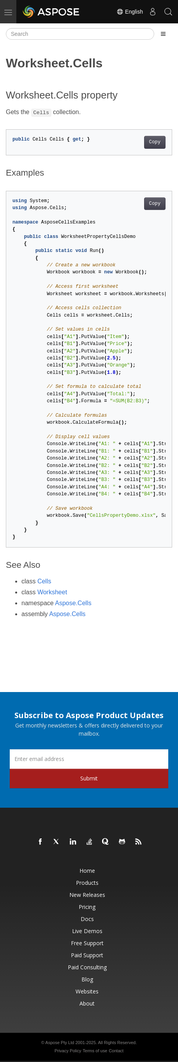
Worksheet (52, 592)
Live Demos (87, 931)
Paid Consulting (87, 967)
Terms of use (95, 1050)
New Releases (87, 894)
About (87, 1003)
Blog (87, 979)
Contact (116, 1050)
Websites (87, 991)
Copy (154, 142)
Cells (44, 581)
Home (87, 870)
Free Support (87, 943)
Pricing (87, 907)
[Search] (80, 34)
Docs (87, 919)
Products (87, 882)
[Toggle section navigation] (163, 34)
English (129, 11)
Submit (89, 778)
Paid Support (87, 955)
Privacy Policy (68, 1050)
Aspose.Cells (73, 603)
